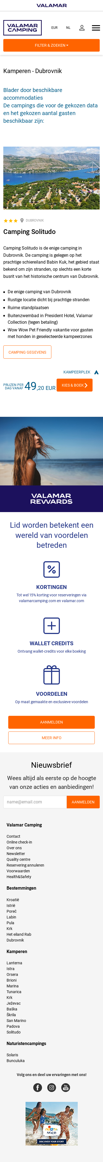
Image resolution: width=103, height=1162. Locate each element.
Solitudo (14, 1032)
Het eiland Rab (19, 934)
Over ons (14, 848)
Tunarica (14, 992)
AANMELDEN (51, 722)
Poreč (11, 911)
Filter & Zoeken (51, 45)
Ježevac (14, 1003)
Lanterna (14, 963)
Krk (9, 928)
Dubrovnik (15, 940)
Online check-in (19, 842)
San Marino (16, 1020)
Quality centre (18, 859)
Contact (13, 836)
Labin (11, 917)
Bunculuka (16, 1060)
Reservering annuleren (25, 865)
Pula (10, 923)
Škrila (11, 1015)
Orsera (12, 974)
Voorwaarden (18, 871)
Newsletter (16, 853)
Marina (13, 986)
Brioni (11, 980)
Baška (12, 1009)
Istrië (11, 905)
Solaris (12, 1055)
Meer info (52, 738)
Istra (11, 969)
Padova (13, 1026)
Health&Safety (19, 877)
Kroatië (13, 900)
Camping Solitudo (29, 232)
